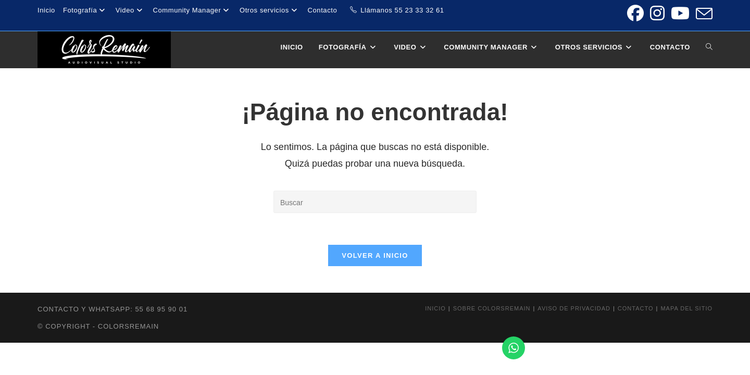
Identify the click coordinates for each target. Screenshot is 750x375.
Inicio (46, 10)
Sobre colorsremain (492, 308)
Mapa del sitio (686, 308)
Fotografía (85, 10)
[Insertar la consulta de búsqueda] (375, 202)
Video (130, 10)
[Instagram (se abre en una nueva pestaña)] (657, 13)
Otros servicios (270, 10)
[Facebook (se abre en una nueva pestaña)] (635, 13)
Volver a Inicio (375, 255)
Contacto (323, 10)
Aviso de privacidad (574, 308)
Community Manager (192, 10)
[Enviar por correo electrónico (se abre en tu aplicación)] (702, 13)
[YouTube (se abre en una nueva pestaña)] (680, 13)
